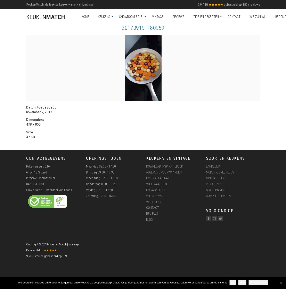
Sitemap (73, 244)
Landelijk (213, 166)
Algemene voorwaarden (164, 172)
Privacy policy (258, 282)
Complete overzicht (221, 196)
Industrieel (214, 184)
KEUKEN (45, 17)
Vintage (157, 17)
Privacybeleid (156, 190)
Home (85, 17)
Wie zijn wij (258, 17)
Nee (242, 282)
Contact (234, 17)
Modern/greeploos (220, 172)
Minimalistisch (216, 178)
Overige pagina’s (158, 178)
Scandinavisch (216, 190)
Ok (233, 282)
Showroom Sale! (131, 17)
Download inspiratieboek (164, 166)
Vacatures (154, 202)
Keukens (104, 17)
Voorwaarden (156, 184)
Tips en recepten (206, 17)
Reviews (178, 17)
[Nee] (281, 283)
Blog (149, 220)
